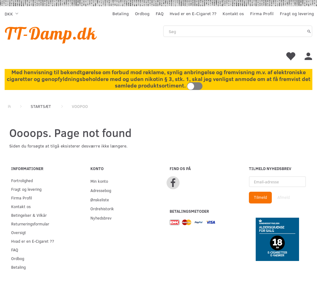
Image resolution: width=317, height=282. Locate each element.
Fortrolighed (22, 180)
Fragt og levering (297, 13)
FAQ (159, 13)
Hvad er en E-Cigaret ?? (193, 13)
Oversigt (18, 232)
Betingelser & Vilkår (29, 215)
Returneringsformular (30, 223)
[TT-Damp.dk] (51, 33)
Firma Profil (262, 13)
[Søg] (309, 31)
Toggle (194, 86)
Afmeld (283, 197)
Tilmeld (260, 197)
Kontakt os (233, 13)
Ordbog (142, 13)
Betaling (120, 13)
